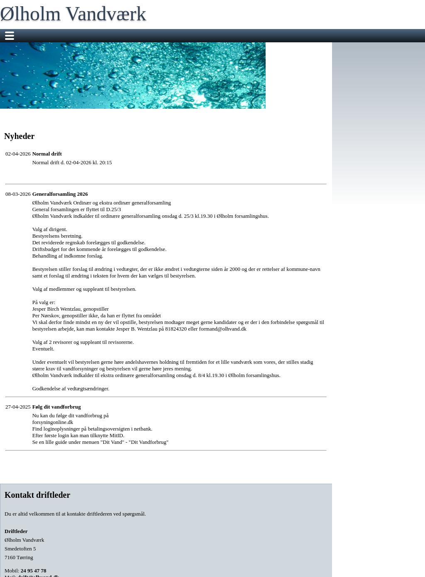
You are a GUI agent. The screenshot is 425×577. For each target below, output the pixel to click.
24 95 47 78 (33, 570)
